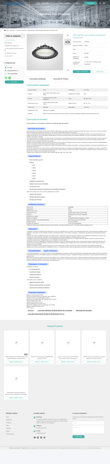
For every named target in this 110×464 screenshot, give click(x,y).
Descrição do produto (60, 79)
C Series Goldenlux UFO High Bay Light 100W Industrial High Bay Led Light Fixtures (16, 357)
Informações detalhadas (38, 79)
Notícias (8, 428)
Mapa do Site (24, 448)
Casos (8, 431)
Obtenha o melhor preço (84, 71)
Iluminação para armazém (84, 310)
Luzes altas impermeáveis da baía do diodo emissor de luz (46, 314)
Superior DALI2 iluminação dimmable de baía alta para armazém (42, 357)
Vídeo (61, 3)
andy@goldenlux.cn (12, 70)
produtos (53, 3)
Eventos (68, 3)
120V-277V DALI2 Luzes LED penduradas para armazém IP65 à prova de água (68, 357)
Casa (38, 3)
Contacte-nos (76, 3)
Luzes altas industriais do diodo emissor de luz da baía (55, 310)
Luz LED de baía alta (21, 30)
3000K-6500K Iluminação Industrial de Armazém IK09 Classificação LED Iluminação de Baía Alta (16, 393)
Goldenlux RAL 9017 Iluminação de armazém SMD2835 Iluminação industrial (94, 357)
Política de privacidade (14, 448)
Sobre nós (45, 3)
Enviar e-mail (78, 436)
